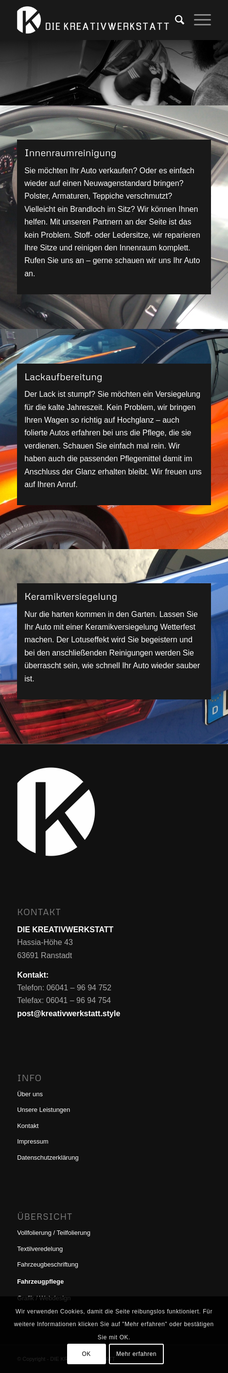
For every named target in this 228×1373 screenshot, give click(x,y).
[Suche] (174, 20)
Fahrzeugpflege (40, 1281)
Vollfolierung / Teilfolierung (53, 1232)
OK (86, 1354)
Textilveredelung (40, 1248)
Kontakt (27, 1125)
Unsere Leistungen (43, 1109)
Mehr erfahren (136, 1354)
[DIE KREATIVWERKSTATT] (94, 20)
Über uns (30, 1094)
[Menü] (197, 20)
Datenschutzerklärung (47, 1157)
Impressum (32, 1141)
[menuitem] (174, 20)
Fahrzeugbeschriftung (47, 1264)
